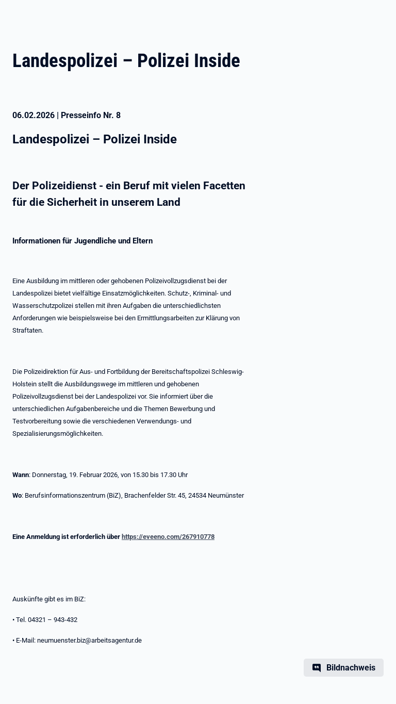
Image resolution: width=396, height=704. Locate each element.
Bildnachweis (350, 668)
